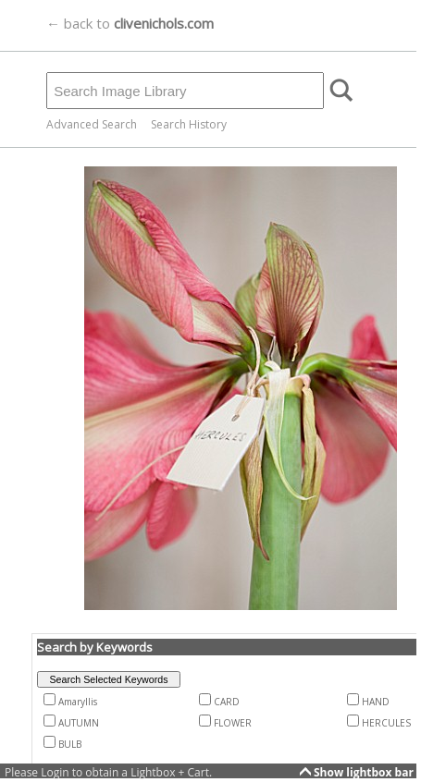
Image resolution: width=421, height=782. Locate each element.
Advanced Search (91, 124)
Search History (189, 124)
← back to (130, 23)
